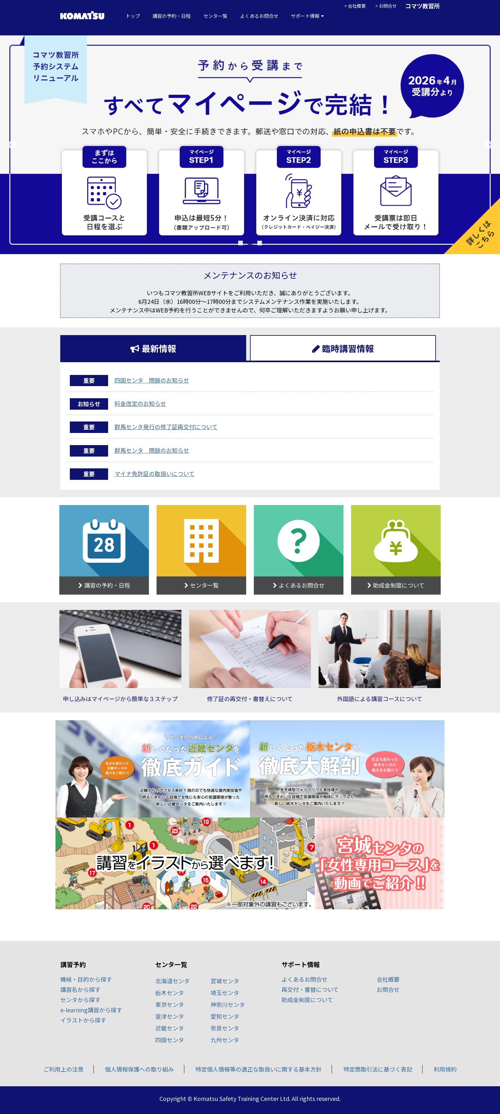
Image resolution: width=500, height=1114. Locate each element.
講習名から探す (80, 989)
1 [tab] (240, 241)
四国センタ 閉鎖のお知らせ (151, 380)
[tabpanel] (250, 144)
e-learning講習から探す (91, 1010)
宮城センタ (224, 981)
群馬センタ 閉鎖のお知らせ (151, 450)
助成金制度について (307, 999)
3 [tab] (259, 241)
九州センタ (224, 1040)
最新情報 (159, 348)
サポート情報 (305, 16)
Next (488, 144)
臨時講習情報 (348, 348)
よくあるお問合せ (259, 16)
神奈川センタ (227, 1004)
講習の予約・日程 (171, 16)
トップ (133, 16)
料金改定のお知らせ (140, 403)
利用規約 (445, 1069)
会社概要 (357, 6)
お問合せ (388, 6)
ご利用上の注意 (63, 1069)
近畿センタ (169, 1028)
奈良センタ (224, 1028)
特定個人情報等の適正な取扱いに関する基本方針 (258, 1069)
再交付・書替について (310, 989)
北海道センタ (172, 981)
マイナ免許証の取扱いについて (154, 473)
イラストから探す (83, 1020)
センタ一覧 (215, 16)
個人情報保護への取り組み (139, 1069)
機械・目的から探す (86, 979)
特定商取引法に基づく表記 (377, 1069)
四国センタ (169, 1040)
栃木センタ (169, 992)
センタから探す (80, 999)
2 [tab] (250, 241)
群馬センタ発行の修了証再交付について (165, 426)
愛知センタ (224, 1016)
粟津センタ (169, 1016)
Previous (12, 144)
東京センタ (169, 1004)
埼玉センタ (224, 992)
